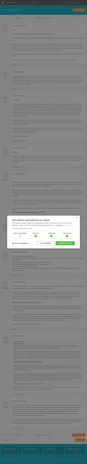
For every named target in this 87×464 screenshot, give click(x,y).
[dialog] (43, 232)
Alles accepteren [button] (64, 243)
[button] (43, 228)
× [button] (77, 217)
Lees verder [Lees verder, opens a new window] (67, 225)
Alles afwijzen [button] (44, 243)
